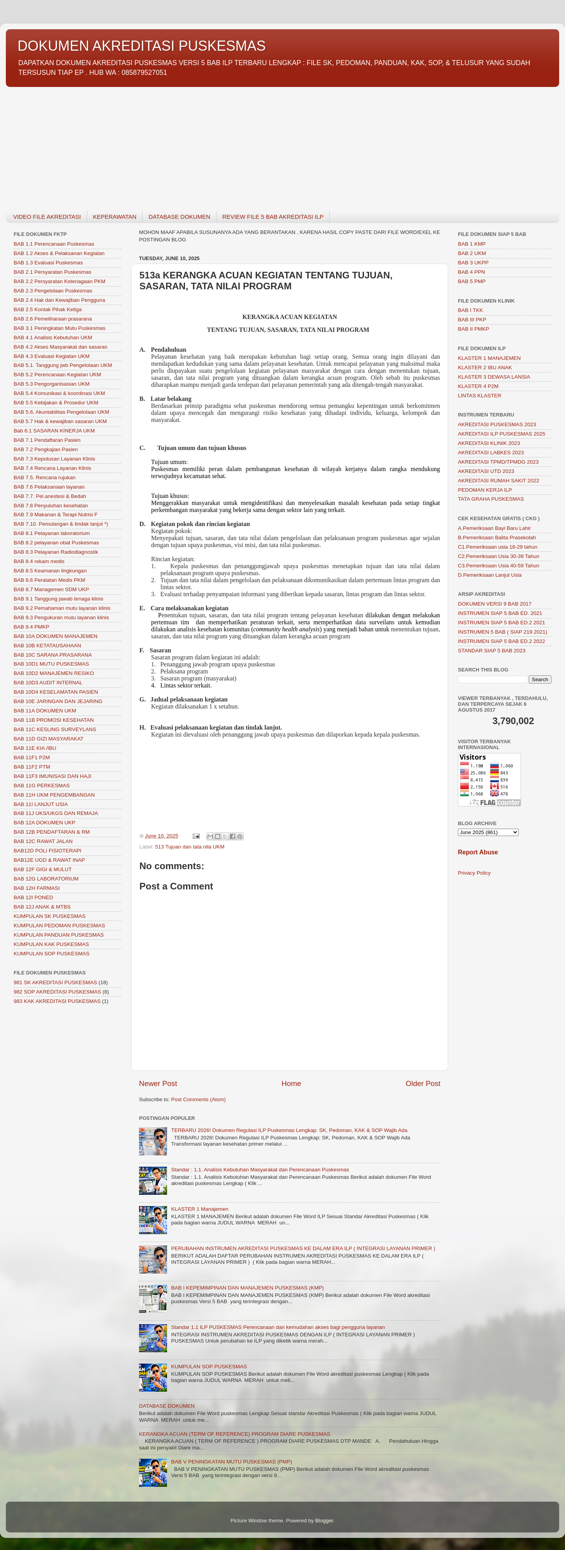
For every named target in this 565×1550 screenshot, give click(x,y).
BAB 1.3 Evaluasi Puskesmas (48, 263)
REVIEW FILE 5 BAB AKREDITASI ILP (273, 216)
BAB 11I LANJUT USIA (41, 804)
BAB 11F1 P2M (32, 757)
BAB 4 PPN (471, 272)
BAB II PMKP (473, 329)
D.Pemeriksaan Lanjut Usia (490, 575)
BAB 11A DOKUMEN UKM (45, 711)
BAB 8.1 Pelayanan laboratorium (52, 533)
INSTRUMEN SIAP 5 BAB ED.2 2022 (501, 641)
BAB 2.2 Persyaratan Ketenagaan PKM (60, 281)
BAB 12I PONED (33, 897)
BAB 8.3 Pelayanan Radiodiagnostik (56, 552)
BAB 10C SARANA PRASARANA (53, 655)
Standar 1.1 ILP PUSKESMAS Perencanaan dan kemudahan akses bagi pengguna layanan (278, 1327)
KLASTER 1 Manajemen (199, 1209)
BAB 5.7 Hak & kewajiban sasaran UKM (60, 421)
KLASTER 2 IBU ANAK (485, 367)
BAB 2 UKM (472, 253)
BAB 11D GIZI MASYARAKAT (49, 739)
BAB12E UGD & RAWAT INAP (49, 860)
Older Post (423, 1083)
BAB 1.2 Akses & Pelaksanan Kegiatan (59, 253)
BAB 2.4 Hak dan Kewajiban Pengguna (59, 300)
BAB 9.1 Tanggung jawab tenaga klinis (58, 599)
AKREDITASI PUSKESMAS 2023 (497, 424)
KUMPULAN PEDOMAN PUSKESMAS (59, 925)
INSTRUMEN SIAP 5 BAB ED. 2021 (500, 613)
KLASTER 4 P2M (478, 386)
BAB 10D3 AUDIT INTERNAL (48, 683)
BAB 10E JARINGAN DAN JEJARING (58, 701)
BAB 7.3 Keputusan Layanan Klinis (54, 459)
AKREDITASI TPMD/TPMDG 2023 (498, 462)
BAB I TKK (470, 310)
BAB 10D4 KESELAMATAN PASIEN (56, 692)
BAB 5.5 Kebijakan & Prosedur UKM (56, 403)
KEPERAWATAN (115, 216)
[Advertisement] (239, 144)
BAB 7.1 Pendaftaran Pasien (47, 440)
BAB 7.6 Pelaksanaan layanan (49, 487)
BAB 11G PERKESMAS (42, 785)
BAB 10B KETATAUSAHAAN (47, 645)
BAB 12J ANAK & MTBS (42, 907)
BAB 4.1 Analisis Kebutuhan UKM (53, 337)
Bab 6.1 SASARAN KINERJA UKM (54, 431)
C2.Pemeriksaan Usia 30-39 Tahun (498, 556)
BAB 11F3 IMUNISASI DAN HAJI (53, 776)
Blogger (324, 1520)
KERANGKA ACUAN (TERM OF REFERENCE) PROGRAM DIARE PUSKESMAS (234, 1434)
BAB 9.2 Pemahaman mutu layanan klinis (62, 608)
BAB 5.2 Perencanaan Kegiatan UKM (57, 374)
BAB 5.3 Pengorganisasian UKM (52, 384)
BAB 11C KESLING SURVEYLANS (55, 729)
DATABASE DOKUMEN (179, 216)
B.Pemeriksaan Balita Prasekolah (497, 537)
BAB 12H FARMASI (37, 888)
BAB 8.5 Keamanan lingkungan (50, 571)
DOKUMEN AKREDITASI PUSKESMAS (142, 46)
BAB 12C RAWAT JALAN (43, 841)
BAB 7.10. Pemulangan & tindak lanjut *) (61, 524)
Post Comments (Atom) (198, 1099)
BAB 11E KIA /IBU (35, 748)
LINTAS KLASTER (480, 396)
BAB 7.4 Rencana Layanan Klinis (52, 468)
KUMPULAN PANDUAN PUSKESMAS (59, 935)
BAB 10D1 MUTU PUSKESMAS (51, 664)
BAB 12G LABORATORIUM (46, 879)
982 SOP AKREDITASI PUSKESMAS (57, 992)
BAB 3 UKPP (473, 263)
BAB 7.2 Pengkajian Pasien (46, 449)
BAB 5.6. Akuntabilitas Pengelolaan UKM (61, 412)
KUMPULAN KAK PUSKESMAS (51, 944)
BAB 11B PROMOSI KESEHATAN (54, 720)
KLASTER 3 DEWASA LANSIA (494, 377)
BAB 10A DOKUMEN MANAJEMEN (55, 636)
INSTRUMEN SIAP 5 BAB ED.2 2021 (501, 622)
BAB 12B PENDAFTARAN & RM (52, 832)
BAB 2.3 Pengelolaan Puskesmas (53, 291)
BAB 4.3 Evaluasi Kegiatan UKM (52, 356)
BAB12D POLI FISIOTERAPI (47, 851)
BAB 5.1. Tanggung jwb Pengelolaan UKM (63, 365)
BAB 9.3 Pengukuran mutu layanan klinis (61, 617)
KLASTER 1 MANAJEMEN (489, 358)
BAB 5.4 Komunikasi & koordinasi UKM (59, 393)
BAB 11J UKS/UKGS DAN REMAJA (56, 813)
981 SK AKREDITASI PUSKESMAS (55, 982)
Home (291, 1083)
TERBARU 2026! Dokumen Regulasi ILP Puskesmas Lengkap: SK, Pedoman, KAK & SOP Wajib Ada (289, 1130)
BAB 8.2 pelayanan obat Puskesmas (56, 543)
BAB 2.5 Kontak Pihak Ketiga (48, 309)
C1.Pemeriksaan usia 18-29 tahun (497, 547)
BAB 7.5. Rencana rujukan (45, 477)
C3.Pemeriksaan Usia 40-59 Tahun (498, 566)
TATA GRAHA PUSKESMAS (491, 499)
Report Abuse (478, 852)
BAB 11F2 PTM (32, 767)
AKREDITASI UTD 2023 (486, 471)
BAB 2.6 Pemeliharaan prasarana (53, 319)
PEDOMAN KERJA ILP (485, 490)
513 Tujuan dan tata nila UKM (190, 847)
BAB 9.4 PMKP (31, 627)
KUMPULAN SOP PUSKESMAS (209, 1366)
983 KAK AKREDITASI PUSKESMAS (57, 1001)
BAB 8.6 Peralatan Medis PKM (49, 580)
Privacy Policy (474, 873)
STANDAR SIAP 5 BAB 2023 (492, 651)
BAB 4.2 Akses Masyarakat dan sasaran (60, 347)
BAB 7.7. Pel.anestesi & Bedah (50, 496)
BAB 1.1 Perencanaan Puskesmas (54, 244)
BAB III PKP (472, 319)
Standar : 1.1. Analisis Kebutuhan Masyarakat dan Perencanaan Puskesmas (260, 1170)
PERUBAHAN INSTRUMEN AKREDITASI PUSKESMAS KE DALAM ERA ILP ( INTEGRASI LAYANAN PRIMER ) (303, 1248)
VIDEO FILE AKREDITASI (47, 216)
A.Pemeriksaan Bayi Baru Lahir (494, 528)
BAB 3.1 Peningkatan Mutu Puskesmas (60, 328)
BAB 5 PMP (472, 281)
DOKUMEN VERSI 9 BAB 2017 (495, 604)
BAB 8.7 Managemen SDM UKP (51, 589)
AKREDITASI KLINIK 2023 (489, 443)
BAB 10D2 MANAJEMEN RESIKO (54, 673)
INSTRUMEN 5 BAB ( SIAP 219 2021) (502, 632)
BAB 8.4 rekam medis (39, 561)
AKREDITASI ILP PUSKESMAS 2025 (502, 434)
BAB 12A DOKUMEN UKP (44, 822)
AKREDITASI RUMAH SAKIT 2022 (498, 481)
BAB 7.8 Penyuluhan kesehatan (51, 505)
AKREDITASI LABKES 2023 (491, 452)
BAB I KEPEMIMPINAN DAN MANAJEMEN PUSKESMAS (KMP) (247, 1288)
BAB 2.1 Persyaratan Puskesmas (53, 272)
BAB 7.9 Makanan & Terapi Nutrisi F (56, 514)
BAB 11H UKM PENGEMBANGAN (54, 795)
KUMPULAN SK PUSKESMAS (50, 916)
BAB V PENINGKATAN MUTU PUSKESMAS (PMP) (231, 1462)
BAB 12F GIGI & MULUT (43, 869)
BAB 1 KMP (472, 244)
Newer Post (158, 1083)
